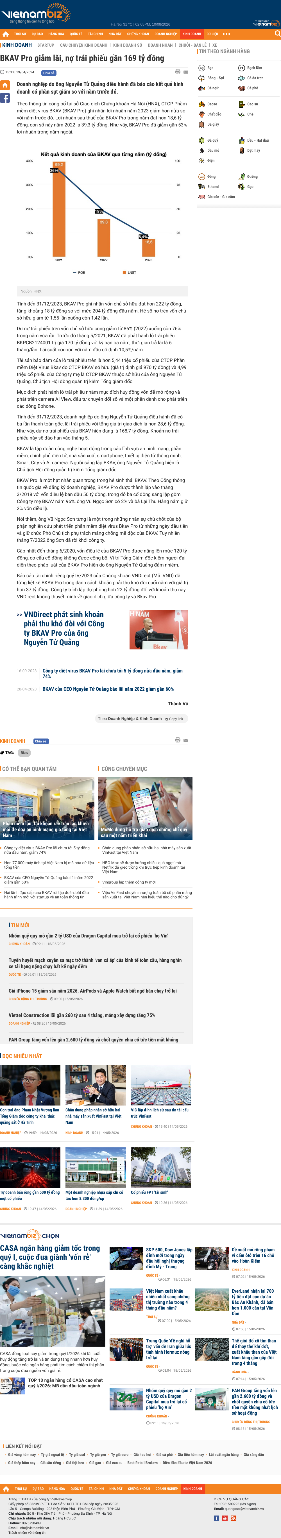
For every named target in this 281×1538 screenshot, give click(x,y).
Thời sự (152, 1317)
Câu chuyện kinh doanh (83, 45)
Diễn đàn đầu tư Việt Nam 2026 (187, 1463)
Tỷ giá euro (119, 1455)
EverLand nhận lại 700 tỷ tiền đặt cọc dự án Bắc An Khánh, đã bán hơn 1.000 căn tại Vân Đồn (253, 1302)
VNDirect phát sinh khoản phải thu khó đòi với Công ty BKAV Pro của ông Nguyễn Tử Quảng (64, 628)
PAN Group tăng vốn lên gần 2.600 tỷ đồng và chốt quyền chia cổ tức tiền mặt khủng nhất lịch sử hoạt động (93, 1043)
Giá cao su (114, 1463)
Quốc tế (15, 975)
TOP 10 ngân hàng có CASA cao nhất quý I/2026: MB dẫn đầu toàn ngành (65, 1383)
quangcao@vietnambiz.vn (244, 1509)
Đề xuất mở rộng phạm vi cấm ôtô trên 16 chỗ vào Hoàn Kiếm (253, 1255)
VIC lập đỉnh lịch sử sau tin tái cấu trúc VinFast (160, 1113)
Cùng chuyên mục (124, 768)
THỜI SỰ (20, 34)
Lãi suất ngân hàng (224, 1455)
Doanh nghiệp (19, 1023)
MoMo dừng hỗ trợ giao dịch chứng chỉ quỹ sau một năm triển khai (144, 833)
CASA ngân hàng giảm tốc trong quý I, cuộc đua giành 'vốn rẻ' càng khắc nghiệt (50, 1257)
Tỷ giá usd (77, 1455)
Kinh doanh (17, 45)
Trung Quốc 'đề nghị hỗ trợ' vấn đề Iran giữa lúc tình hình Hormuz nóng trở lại (168, 1349)
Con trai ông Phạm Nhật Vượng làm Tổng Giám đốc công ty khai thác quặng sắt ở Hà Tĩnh (29, 1116)
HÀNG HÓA (56, 34)
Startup (45, 45)
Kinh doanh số (127, 45)
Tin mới (20, 925)
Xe (214, 45)
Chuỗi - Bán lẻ (192, 45)
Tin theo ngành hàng (224, 51)
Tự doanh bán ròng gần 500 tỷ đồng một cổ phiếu (30, 1195)
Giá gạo (95, 1463)
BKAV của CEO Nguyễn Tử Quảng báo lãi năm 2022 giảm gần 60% (108, 689)
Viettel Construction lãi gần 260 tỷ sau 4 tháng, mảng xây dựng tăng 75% (82, 1015)
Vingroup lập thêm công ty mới (129, 882)
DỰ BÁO (37, 34)
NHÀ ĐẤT (114, 34)
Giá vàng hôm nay (22, 1455)
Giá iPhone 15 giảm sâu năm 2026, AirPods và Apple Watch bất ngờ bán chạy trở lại (93, 991)
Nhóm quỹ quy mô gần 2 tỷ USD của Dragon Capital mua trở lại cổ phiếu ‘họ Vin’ (88, 936)
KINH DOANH (192, 34)
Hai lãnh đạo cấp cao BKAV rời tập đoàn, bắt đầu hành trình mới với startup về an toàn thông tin (46, 895)
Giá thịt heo (75, 1463)
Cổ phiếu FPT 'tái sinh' (149, 1192)
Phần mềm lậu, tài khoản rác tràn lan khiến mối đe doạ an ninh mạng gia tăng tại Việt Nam (46, 830)
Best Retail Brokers (143, 1463)
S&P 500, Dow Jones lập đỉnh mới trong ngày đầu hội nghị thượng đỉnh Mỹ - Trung (169, 1258)
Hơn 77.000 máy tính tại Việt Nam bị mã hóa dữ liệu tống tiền (49, 865)
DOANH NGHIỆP (166, 34)
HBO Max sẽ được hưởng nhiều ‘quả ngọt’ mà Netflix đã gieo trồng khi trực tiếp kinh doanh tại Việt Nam (143, 867)
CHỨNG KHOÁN (138, 34)
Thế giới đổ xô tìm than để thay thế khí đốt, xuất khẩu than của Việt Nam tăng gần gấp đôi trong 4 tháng (254, 1352)
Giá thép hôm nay (21, 1463)
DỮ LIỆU (212, 34)
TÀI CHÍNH (95, 34)
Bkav (24, 752)
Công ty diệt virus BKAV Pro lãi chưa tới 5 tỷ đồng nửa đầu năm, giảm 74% (113, 673)
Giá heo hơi (142, 1455)
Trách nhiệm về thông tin (27, 1533)
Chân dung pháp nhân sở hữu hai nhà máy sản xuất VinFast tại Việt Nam (146, 850)
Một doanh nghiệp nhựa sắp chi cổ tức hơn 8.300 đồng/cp (94, 1195)
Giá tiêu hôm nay (191, 1455)
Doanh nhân (160, 45)
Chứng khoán (19, 944)
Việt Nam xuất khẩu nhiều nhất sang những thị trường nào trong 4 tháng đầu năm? (168, 1299)
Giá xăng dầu (254, 1455)
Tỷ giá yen (98, 1455)
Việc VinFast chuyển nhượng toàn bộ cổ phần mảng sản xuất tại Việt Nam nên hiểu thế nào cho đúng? (147, 895)
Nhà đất (238, 1322)
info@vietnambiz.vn (34, 1528)
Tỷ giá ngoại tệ (52, 1455)
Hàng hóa (239, 1372)
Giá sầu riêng (50, 1463)
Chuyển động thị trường (28, 999)
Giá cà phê (164, 1455)
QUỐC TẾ (76, 34)
